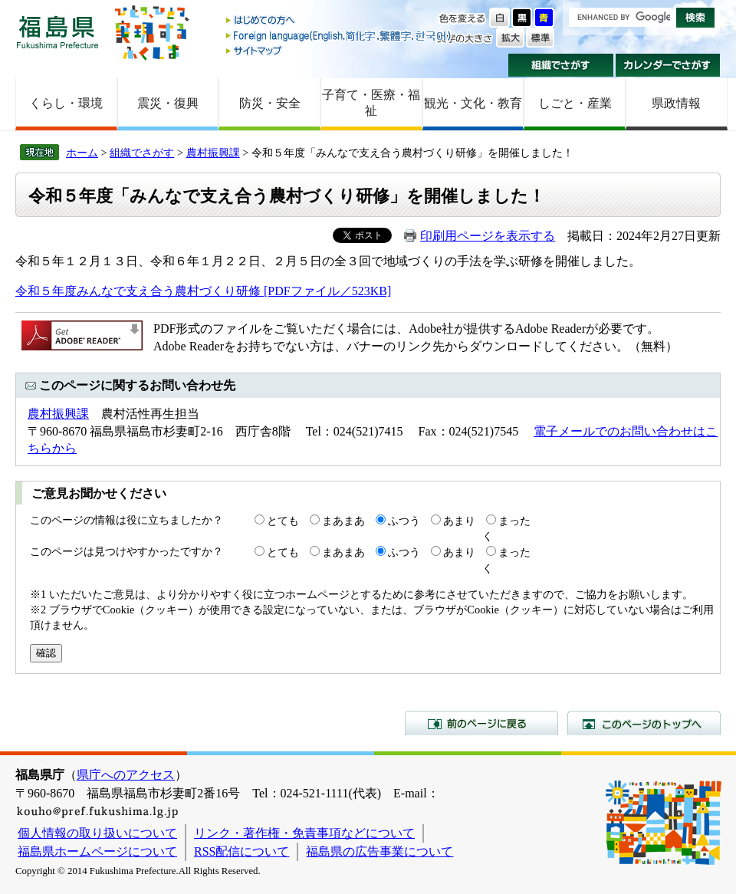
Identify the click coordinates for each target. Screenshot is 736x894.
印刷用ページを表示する (487, 235)
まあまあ (343, 520)
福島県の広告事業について (379, 851)
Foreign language (340, 35)
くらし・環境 (66, 103)
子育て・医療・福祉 (371, 102)
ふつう (404, 520)
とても (283, 520)
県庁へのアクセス (126, 774)
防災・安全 (270, 103)
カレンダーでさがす (668, 65)
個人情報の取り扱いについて (97, 833)
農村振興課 (213, 152)
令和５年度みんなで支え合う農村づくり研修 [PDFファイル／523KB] (203, 290)
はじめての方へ (340, 21)
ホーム (82, 152)
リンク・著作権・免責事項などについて (304, 833)
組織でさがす (560, 65)
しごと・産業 (575, 103)
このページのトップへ (644, 723)
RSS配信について (241, 851)
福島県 (57, 32)
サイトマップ (340, 50)
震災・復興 (168, 103)
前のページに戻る (481, 723)
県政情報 (676, 103)
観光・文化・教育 (473, 103)
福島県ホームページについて (97, 851)
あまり (459, 520)
